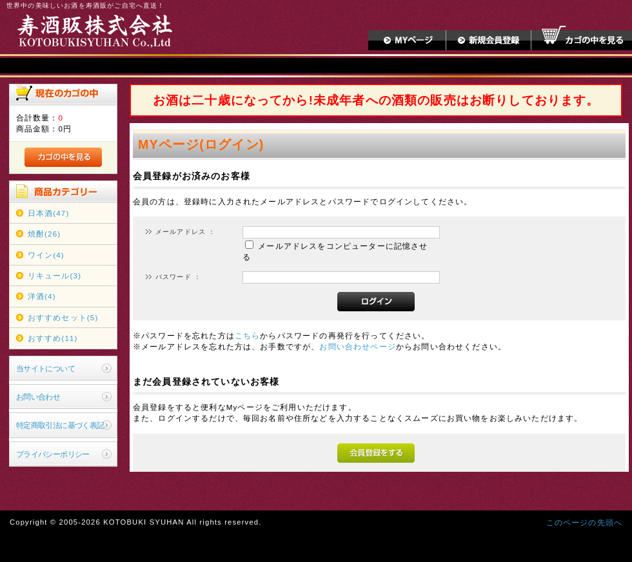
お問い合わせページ (357, 346)
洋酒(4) (42, 296)
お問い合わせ (38, 396)
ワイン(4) (46, 255)
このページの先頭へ (584, 522)
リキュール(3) (54, 275)
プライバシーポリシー (53, 454)
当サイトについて (45, 368)
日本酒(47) (49, 213)
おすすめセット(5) (63, 317)
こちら (247, 335)
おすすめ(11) (53, 338)
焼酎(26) (44, 233)
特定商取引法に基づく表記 (60, 425)
